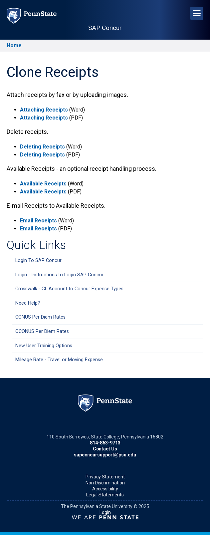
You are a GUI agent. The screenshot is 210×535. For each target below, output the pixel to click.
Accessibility (105, 488)
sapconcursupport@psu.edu (105, 454)
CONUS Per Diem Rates (40, 317)
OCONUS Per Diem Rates (42, 331)
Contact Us (105, 448)
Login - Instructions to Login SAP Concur (59, 275)
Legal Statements (105, 494)
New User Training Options (43, 346)
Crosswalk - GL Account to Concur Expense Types (69, 289)
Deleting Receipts (42, 146)
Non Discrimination (105, 482)
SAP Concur (105, 28)
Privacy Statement (105, 476)
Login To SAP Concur (38, 260)
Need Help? (27, 303)
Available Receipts (44, 183)
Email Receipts (38, 220)
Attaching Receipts (44, 110)
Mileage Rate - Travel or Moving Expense (59, 360)
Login (105, 512)
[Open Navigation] (196, 13)
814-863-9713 (105, 442)
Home (14, 45)
